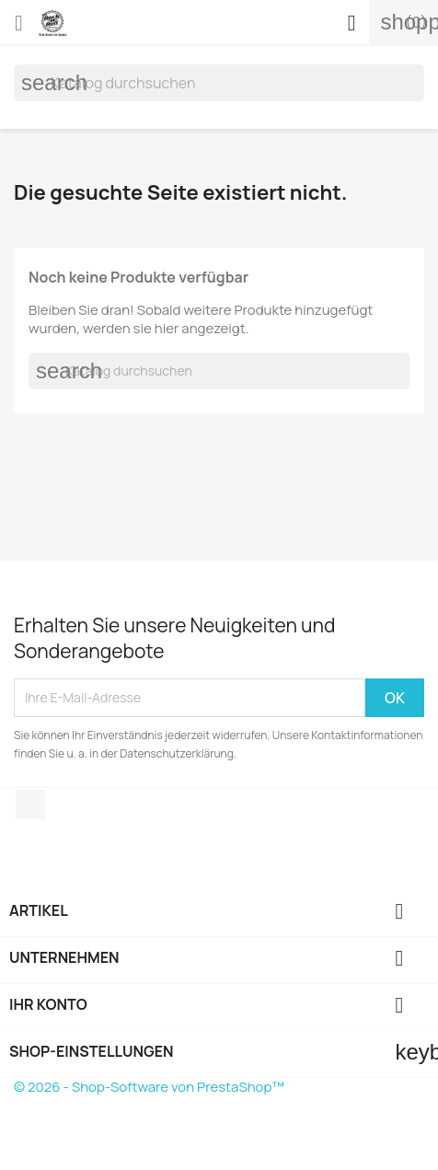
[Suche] (219, 82)
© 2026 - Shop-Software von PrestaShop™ (149, 1086)
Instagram (30, 804)
